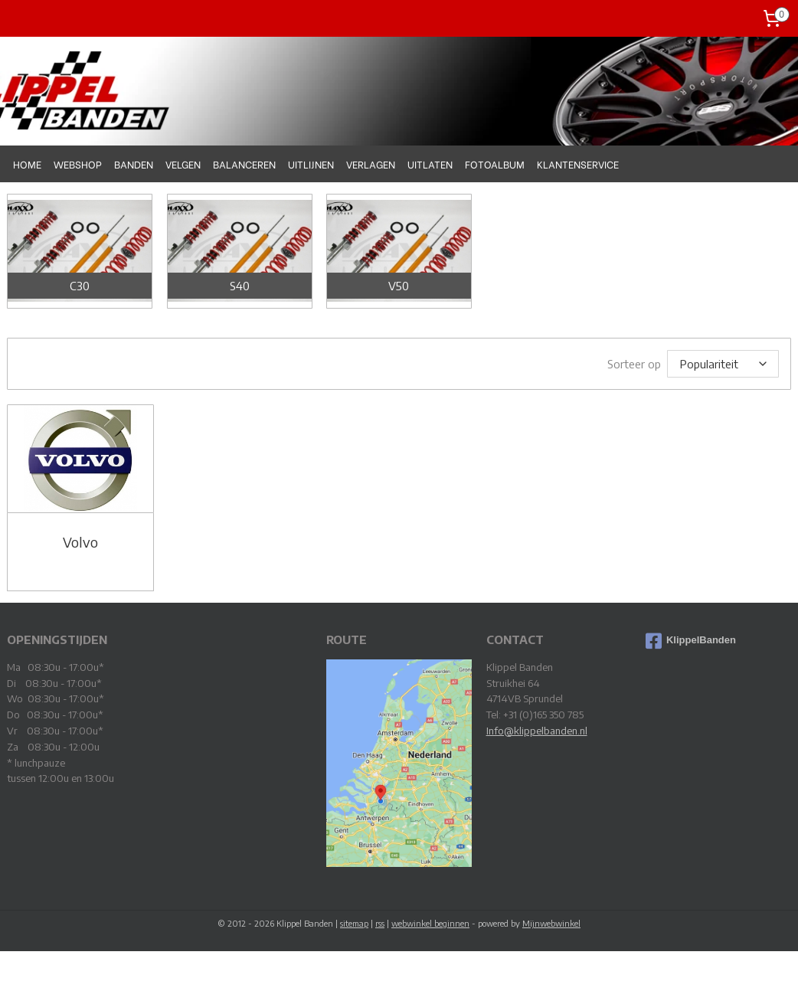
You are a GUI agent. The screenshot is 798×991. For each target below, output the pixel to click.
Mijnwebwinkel (551, 922)
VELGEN (183, 163)
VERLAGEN (370, 163)
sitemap (354, 922)
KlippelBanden (691, 640)
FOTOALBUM (495, 163)
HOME (27, 163)
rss (379, 922)
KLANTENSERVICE (578, 163)
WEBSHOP (78, 163)
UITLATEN (430, 163)
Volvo (80, 542)
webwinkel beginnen (430, 922)
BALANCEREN (244, 163)
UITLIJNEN (311, 163)
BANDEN (133, 163)
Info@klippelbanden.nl (536, 730)
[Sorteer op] (723, 363)
